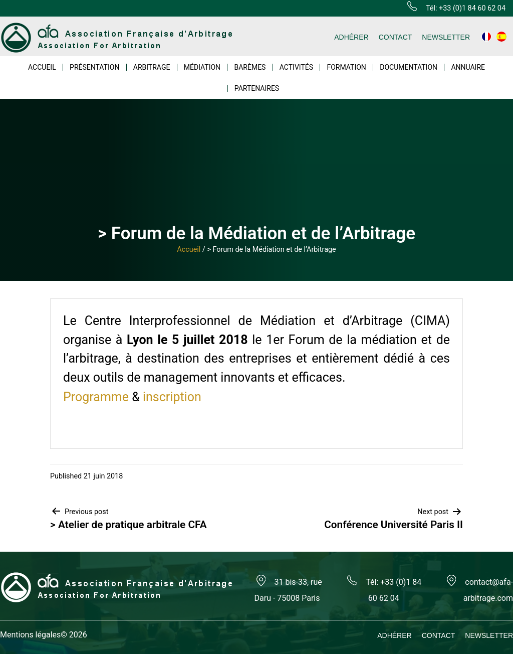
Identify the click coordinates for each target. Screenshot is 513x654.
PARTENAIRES (256, 88)
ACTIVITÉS (296, 67)
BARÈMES (250, 67)
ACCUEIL (42, 67)
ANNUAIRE (468, 67)
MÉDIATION (202, 67)
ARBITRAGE (151, 67)
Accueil (188, 249)
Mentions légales (30, 634)
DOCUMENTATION (408, 67)
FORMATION (346, 67)
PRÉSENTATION (94, 67)
